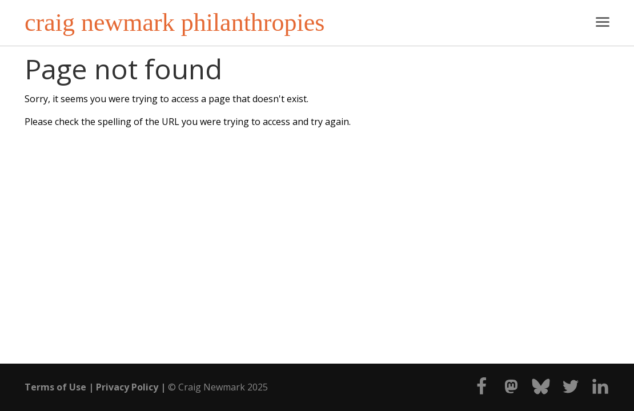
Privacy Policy (127, 387)
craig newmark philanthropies (174, 22)
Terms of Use (55, 387)
